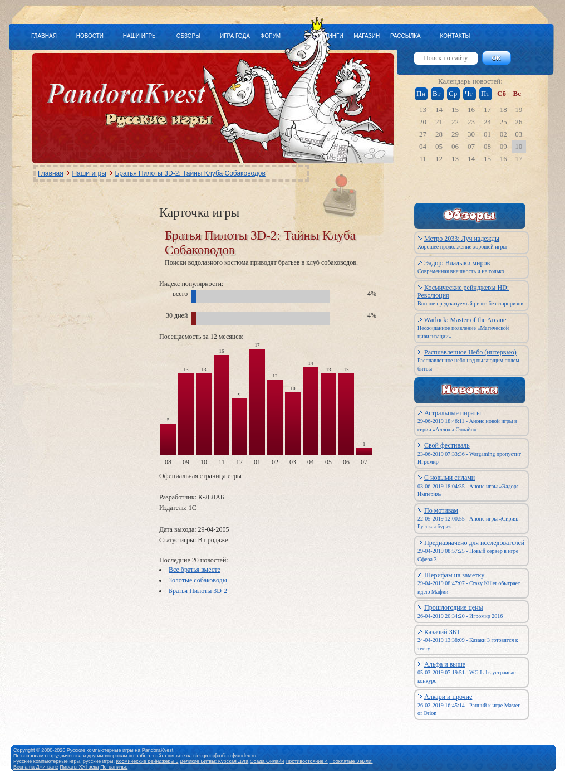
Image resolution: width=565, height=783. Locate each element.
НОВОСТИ (90, 36)
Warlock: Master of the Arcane (465, 320)
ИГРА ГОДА (235, 36)
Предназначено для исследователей (474, 543)
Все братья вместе (194, 569)
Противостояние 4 (307, 761)
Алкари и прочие (448, 697)
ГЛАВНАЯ (44, 36)
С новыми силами (449, 478)
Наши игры (89, 173)
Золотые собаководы (198, 580)
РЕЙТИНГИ (328, 36)
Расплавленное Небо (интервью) (470, 352)
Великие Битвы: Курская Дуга (214, 761)
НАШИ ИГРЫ (140, 36)
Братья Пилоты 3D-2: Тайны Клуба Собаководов (190, 173)
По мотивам (441, 510)
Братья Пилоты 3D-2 (198, 591)
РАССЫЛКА (405, 36)
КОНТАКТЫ (455, 36)
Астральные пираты (452, 413)
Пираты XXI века (79, 767)
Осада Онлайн (267, 761)
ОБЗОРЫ (188, 36)
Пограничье (113, 767)
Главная (50, 173)
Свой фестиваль (447, 445)
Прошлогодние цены (453, 607)
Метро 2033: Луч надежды (461, 238)
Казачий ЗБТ (442, 632)
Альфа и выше (444, 664)
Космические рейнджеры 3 (147, 761)
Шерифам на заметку (454, 575)
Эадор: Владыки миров (457, 263)
